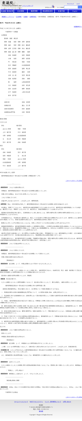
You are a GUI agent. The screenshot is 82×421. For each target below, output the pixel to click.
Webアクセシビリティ (36, 401)
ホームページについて (21, 401)
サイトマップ (70, 3)
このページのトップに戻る (74, 180)
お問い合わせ (67, 401)
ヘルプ (78, 3)
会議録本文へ (78, 26)
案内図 (41, 411)
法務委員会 (33, 16)
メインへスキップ (27, 5)
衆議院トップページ (8, 16)
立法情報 (18, 16)
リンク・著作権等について (53, 401)
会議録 (25, 16)
